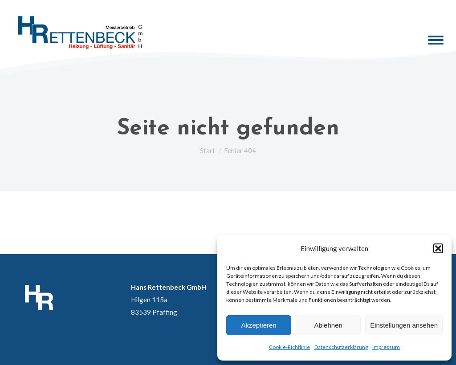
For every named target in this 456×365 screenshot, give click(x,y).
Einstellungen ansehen (404, 325)
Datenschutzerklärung (341, 347)
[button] (438, 248)
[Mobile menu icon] (435, 40)
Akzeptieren (258, 325)
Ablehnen (328, 325)
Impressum (386, 347)
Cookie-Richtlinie (289, 347)
